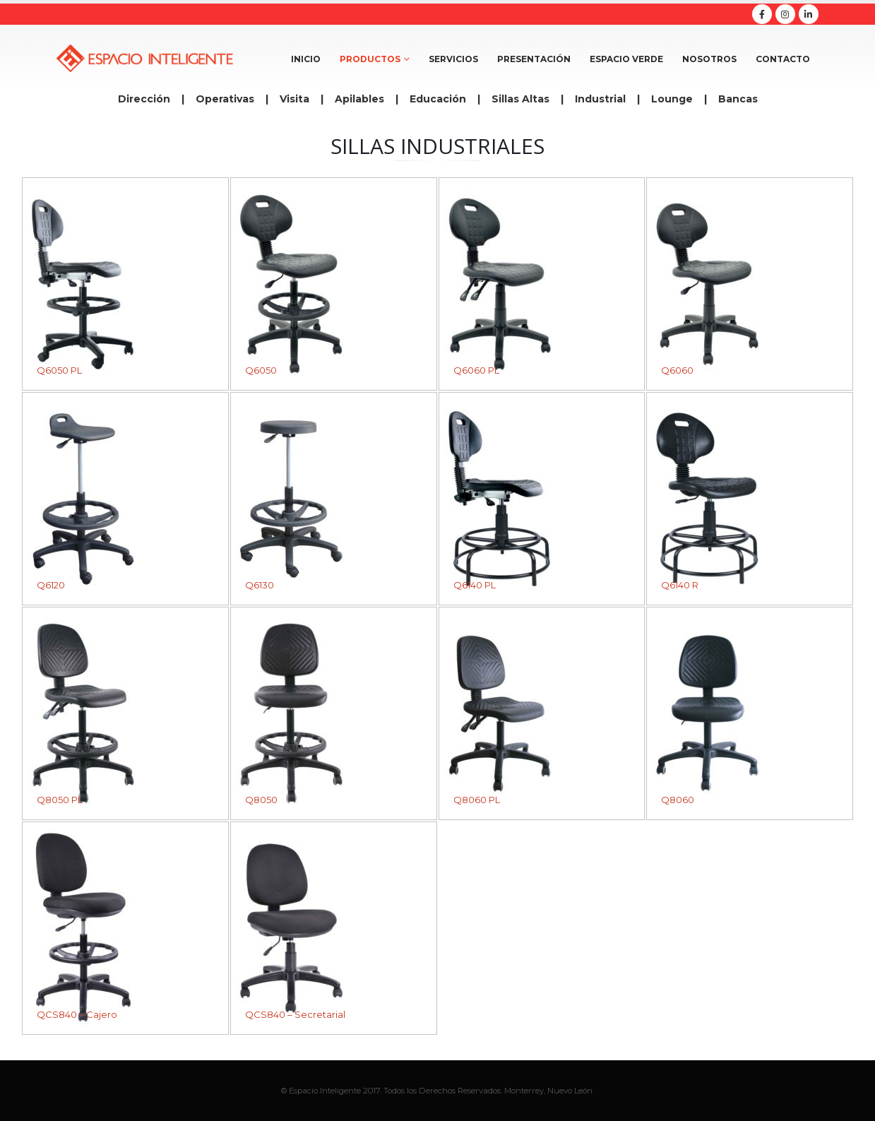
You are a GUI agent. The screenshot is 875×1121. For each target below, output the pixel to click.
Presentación (534, 59)
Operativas (225, 99)
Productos (370, 59)
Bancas (738, 99)
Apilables (359, 99)
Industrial (600, 99)
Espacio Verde (626, 59)
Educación (438, 99)
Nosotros (709, 59)
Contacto (783, 59)
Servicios (453, 59)
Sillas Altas (520, 99)
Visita (294, 99)
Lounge (672, 99)
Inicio (306, 59)
